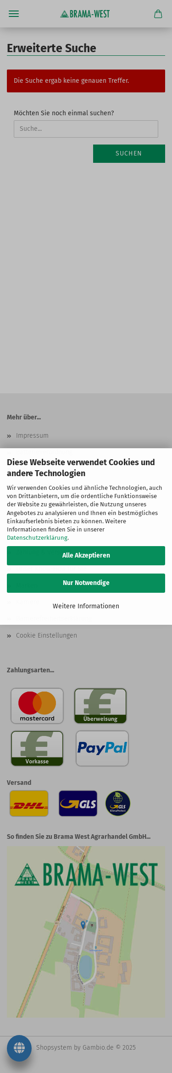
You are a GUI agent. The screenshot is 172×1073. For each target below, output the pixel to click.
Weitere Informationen (86, 606)
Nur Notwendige (86, 583)
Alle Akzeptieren (86, 555)
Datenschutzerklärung (37, 537)
